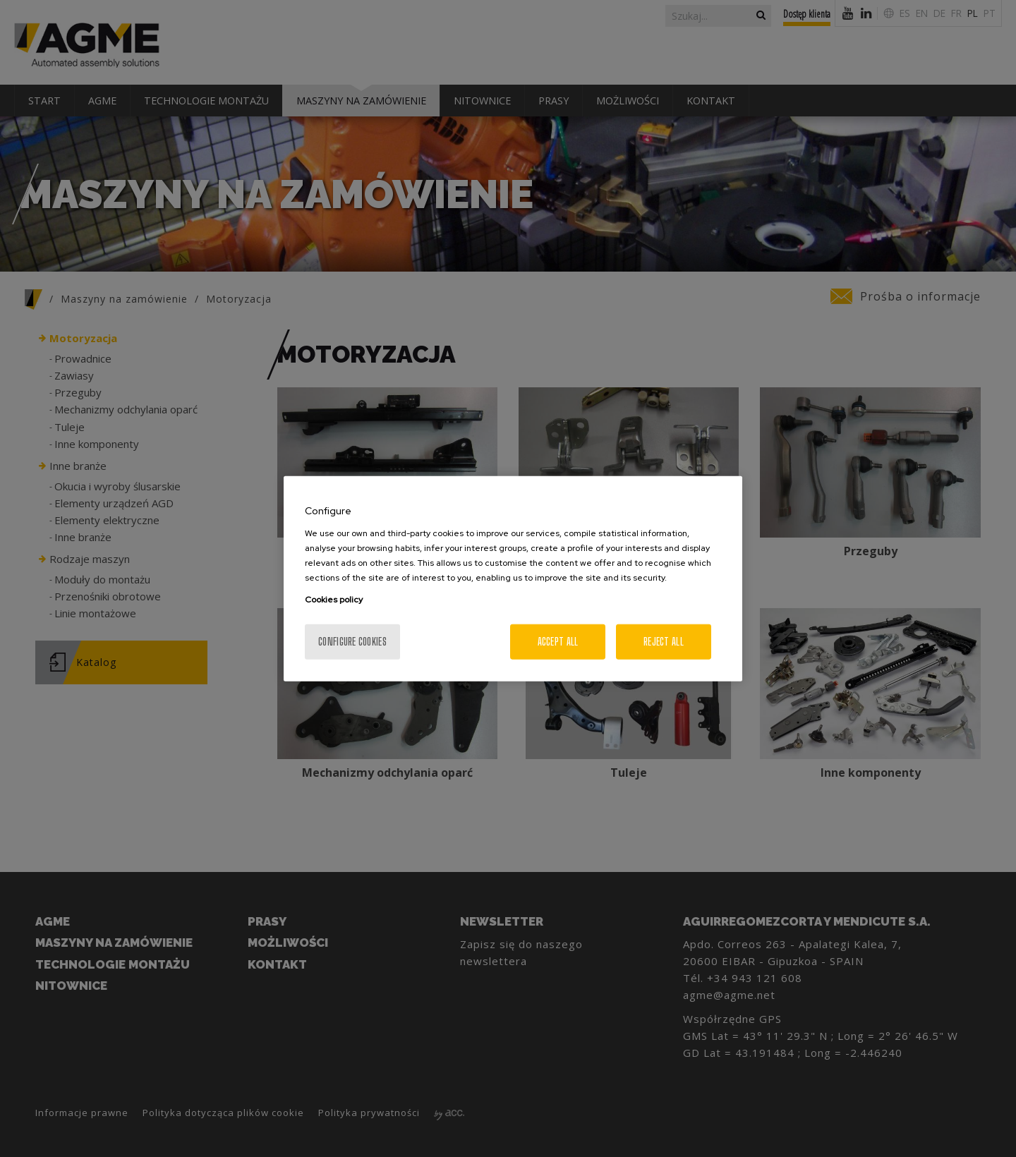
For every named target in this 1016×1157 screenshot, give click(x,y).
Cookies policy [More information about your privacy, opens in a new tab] (334, 599)
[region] (513, 579)
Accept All (558, 641)
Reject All (663, 641)
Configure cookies (352, 641)
